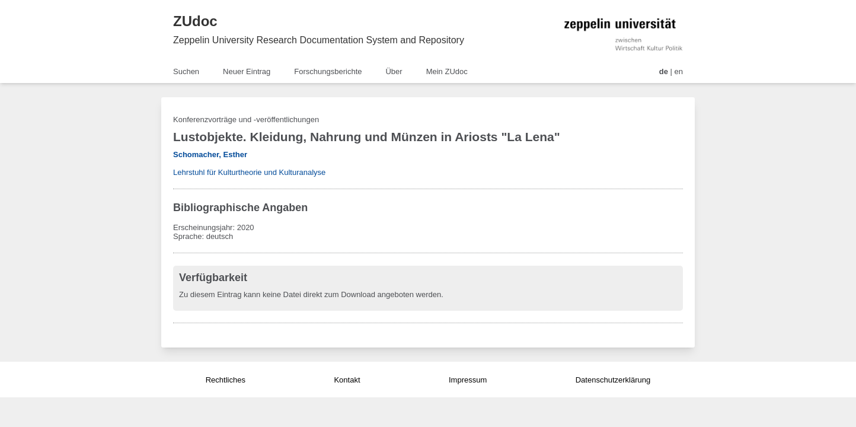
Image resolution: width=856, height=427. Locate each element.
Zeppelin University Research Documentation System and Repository (318, 40)
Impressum (468, 379)
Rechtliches (225, 379)
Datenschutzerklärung (613, 379)
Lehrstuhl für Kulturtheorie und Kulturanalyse (249, 172)
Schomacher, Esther (210, 154)
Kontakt (347, 379)
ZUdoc (195, 21)
